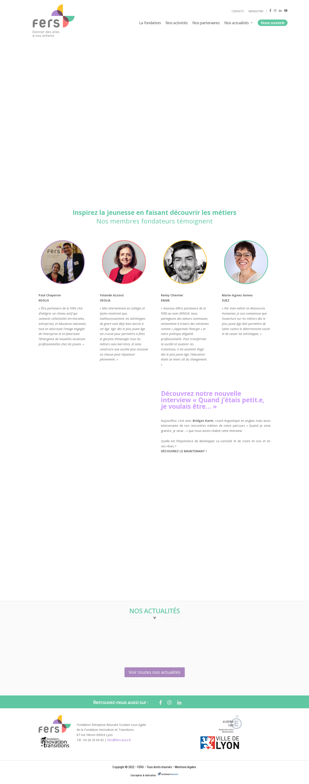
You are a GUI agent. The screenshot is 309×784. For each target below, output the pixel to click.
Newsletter (255, 11)
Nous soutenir (273, 22)
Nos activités (176, 23)
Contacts (238, 11)
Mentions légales (185, 767)
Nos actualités (236, 23)
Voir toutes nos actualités (154, 672)
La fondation (150, 23)
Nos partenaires (206, 23)
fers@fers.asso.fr (119, 740)
